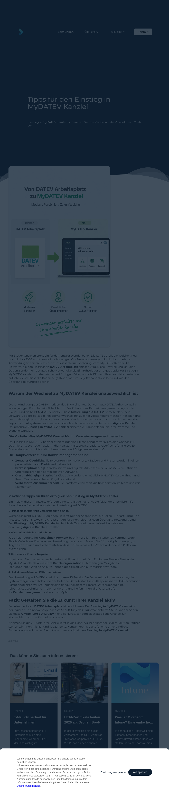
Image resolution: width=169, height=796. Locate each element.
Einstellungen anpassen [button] (113, 772)
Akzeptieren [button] (140, 772)
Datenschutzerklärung (28, 785)
